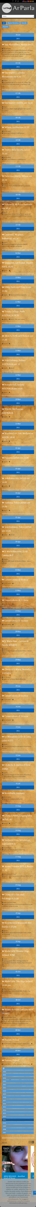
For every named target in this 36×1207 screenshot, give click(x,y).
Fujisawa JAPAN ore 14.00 (15, 458)
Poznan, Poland (10, 1040)
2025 (4, 1075)
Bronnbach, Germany (13, 793)
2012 (4, 1117)
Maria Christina (13, 23)
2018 (4, 1097)
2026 (4, 1072)
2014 (4, 1110)
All (4, 23)
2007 (4, 1133)
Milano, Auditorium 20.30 (15, 127)
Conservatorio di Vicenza (15, 579)
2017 (4, 1101)
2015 (4, 1107)
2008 (4, 1129)
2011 (4, 1120)
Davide (24, 23)
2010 (4, 1123)
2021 (4, 1088)
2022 (4, 1085)
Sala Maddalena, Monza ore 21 (18, 44)
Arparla (5, 27)
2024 (4, 1078)
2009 (4, 1126)
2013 (4, 1113)
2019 (4, 1094)
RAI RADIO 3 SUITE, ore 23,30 (17, 103)
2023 (4, 1081)
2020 (4, 1091)
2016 (4, 1104)
